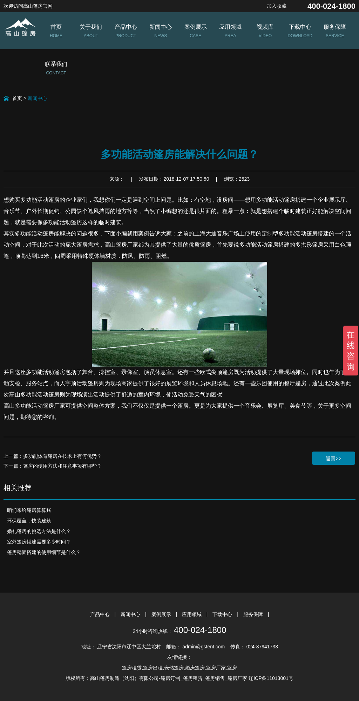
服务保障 (253, 614)
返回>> (333, 458)
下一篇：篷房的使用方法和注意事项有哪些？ (53, 466)
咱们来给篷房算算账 (29, 510)
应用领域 (192, 614)
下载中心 (222, 614)
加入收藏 (276, 6)
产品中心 (100, 614)
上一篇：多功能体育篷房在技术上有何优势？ (53, 456)
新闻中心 (37, 98)
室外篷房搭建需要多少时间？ (39, 542)
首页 (17, 98)
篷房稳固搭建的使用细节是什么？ (44, 552)
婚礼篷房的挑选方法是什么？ (39, 531)
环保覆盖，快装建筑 (29, 520)
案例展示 (161, 614)
